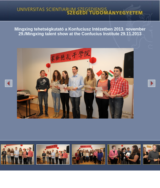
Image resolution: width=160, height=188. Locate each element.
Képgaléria (78, 10)
